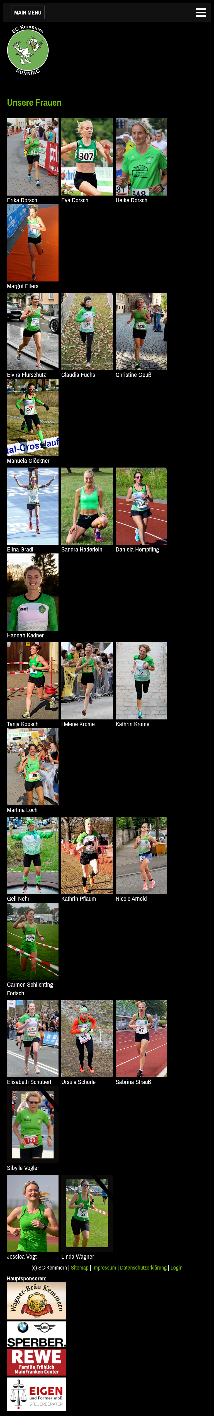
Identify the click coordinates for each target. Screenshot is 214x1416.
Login (177, 1267)
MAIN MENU (28, 12)
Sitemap (80, 1267)
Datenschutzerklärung (143, 1267)
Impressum (104, 1267)
